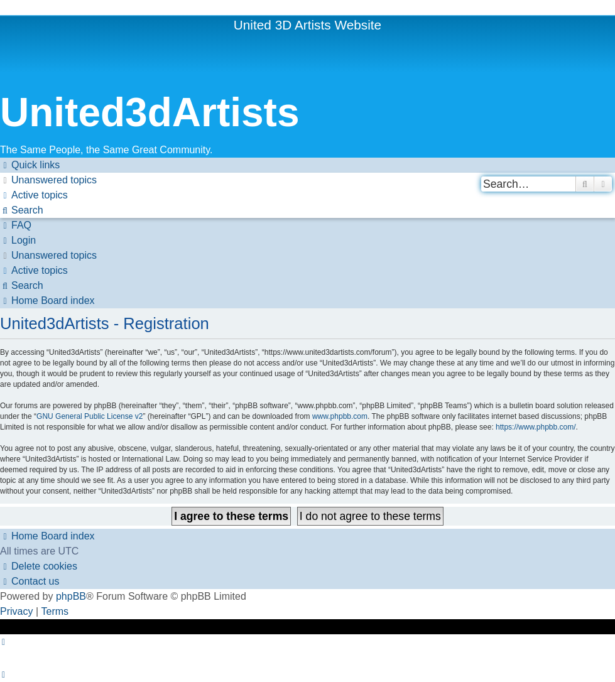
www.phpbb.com (339, 416)
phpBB (71, 596)
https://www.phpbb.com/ (535, 427)
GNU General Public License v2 (89, 416)
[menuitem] (48, 180)
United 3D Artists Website (307, 25)
